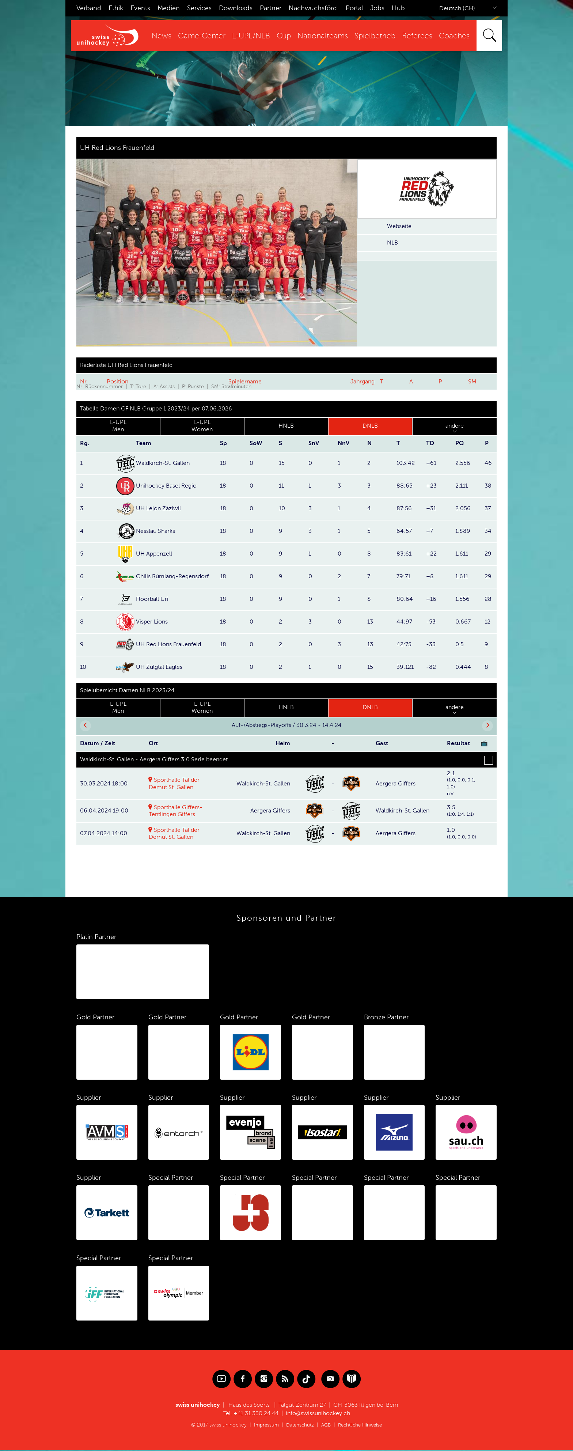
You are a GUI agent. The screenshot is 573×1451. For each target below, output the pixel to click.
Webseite (399, 226)
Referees (417, 36)
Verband (88, 8)
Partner (270, 8)
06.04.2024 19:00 (104, 811)
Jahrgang (362, 381)
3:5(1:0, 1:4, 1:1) (460, 810)
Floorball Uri (152, 599)
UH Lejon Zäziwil (158, 508)
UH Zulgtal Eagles (159, 667)
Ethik (116, 8)
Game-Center (201, 36)
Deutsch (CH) (457, 8)
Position (117, 381)
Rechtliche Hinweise (362, 1425)
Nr (83, 381)
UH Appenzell (154, 553)
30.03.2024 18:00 (104, 783)
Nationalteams (322, 36)
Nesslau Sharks (155, 531)
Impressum (263, 1425)
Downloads (236, 8)
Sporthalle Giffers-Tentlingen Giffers (176, 811)
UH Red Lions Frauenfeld (168, 644)
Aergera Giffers (395, 783)
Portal (354, 8)
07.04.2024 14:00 (103, 834)
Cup (284, 36)
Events (140, 8)
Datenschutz (298, 1425)
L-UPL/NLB (251, 36)
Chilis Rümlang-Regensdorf (172, 576)
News (161, 36)
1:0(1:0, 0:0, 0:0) (461, 833)
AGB (325, 1425)
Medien (169, 8)
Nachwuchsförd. (313, 8)
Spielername (245, 381)
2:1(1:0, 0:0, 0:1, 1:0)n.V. (461, 783)
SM (472, 381)
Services (199, 8)
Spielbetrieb (374, 36)
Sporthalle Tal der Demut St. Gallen (174, 834)
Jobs (377, 8)
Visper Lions (152, 621)
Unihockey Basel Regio (166, 485)
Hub (398, 8)
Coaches (454, 36)
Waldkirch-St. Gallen (163, 463)
